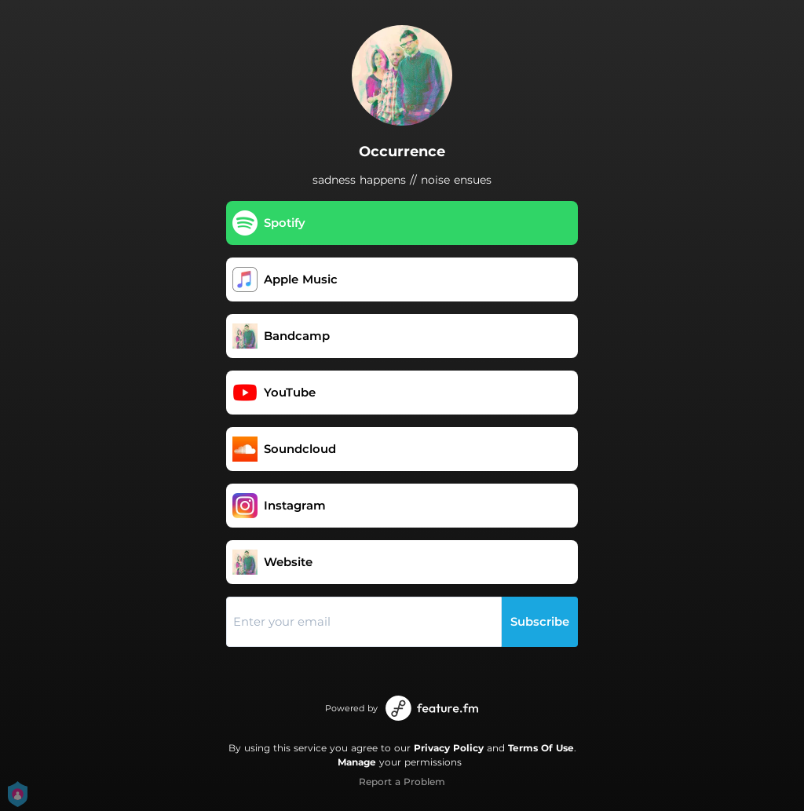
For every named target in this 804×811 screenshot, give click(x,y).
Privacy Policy (449, 748)
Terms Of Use (541, 748)
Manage (357, 762)
